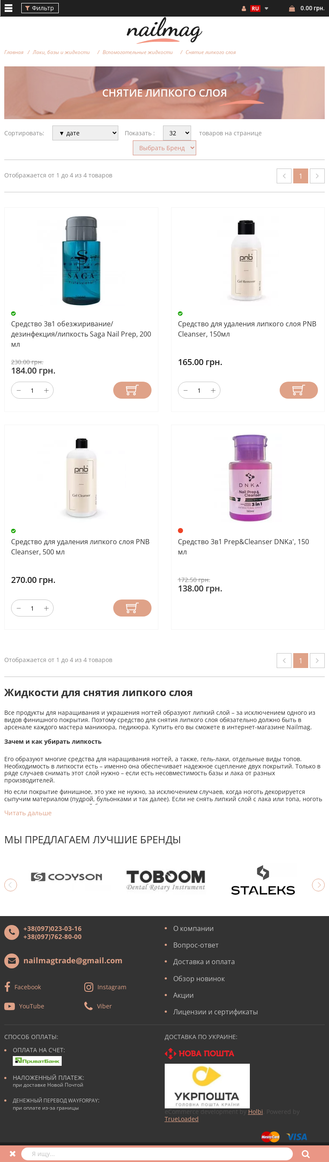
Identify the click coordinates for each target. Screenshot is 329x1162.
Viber (104, 1006)
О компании (193, 928)
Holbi (255, 1112)
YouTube (31, 1006)
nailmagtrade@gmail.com (73, 960)
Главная (13, 52)
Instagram (111, 987)
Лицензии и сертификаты (215, 1011)
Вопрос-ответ (196, 945)
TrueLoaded (182, 1119)
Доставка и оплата (204, 961)
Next (318, 885)
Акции (183, 995)
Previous (10, 885)
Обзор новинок (199, 978)
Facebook (27, 987)
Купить (132, 390)
